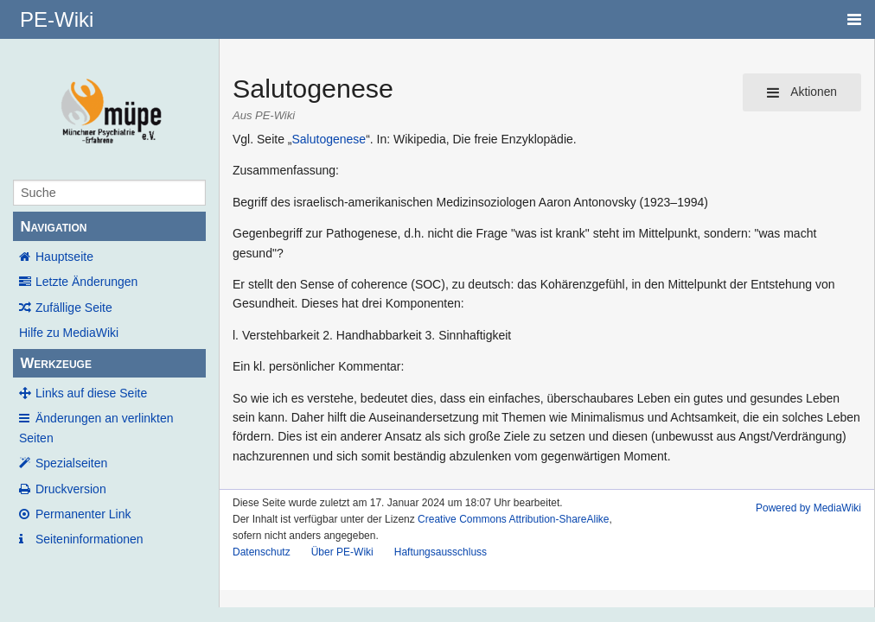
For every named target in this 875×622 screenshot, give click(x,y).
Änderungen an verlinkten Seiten (96, 427)
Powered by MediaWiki (808, 508)
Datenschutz (262, 552)
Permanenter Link (83, 514)
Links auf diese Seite (91, 393)
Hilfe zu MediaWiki (68, 333)
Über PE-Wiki (342, 552)
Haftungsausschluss (440, 552)
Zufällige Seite (73, 307)
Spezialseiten (71, 463)
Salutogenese (328, 139)
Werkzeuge (56, 363)
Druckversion (70, 489)
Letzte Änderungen (86, 282)
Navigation (53, 227)
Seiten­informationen (89, 539)
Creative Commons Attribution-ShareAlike (513, 519)
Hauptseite (64, 256)
